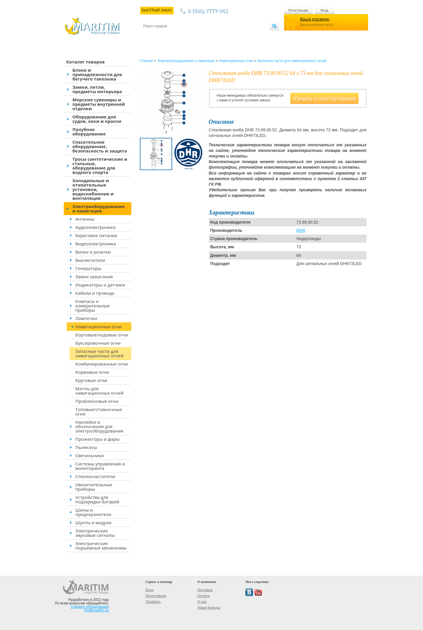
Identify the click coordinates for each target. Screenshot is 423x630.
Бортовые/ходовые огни (101, 335)
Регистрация (298, 10)
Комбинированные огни (101, 364)
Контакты (150, 35)
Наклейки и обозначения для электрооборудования (99, 426)
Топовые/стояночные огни (98, 411)
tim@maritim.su (96, 610)
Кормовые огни (92, 372)
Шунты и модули (93, 522)
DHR (300, 230)
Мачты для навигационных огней (99, 391)
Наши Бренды (208, 608)
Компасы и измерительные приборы (92, 305)
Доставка (172, 35)
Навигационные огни (98, 326)
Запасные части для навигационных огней (99, 353)
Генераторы (88, 268)
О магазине (213, 35)
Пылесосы (86, 447)
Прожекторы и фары (97, 439)
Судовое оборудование (90, 607)
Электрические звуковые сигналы (95, 533)
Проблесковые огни (96, 401)
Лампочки (86, 318)
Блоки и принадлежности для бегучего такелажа (97, 74)
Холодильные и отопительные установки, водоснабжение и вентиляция (93, 189)
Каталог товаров (85, 62)
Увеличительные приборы (93, 487)
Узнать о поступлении (324, 98)
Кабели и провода (94, 293)
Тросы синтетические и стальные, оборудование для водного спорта (100, 165)
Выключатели (90, 260)
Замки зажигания (94, 276)
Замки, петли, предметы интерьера (97, 89)
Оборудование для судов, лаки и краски (97, 119)
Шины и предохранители (93, 512)
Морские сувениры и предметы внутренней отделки (99, 104)
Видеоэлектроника (95, 244)
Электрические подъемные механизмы (101, 545)
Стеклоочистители (95, 476)
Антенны (85, 219)
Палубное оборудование (89, 131)
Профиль (153, 602)
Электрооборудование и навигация (99, 208)
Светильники (89, 455)
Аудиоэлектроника (95, 227)
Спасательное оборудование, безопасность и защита (100, 146)
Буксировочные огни (98, 343)
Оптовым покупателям (251, 35)
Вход (324, 10)
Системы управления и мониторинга (100, 466)
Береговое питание (96, 235)
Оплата (191, 35)
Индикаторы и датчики (100, 285)
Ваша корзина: (315, 19)
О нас (202, 602)
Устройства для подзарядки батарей (97, 499)
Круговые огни (91, 380)
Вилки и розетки (93, 252)
